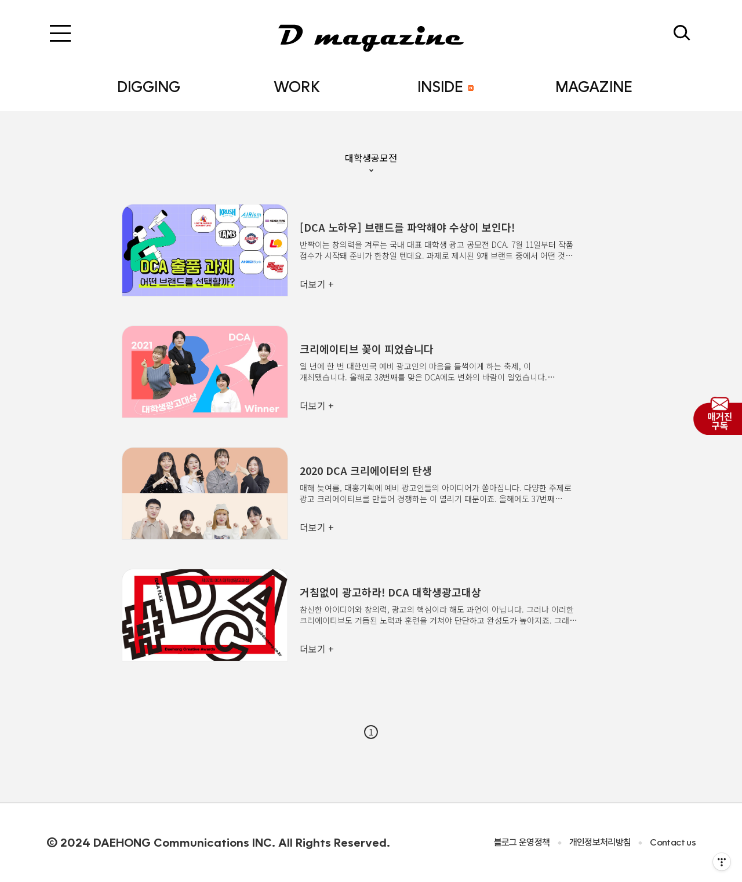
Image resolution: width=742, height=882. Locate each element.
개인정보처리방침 (600, 842)
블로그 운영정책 (522, 842)
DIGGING (148, 87)
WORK (297, 87)
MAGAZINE (593, 87)
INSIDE (445, 87)
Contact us (673, 842)
